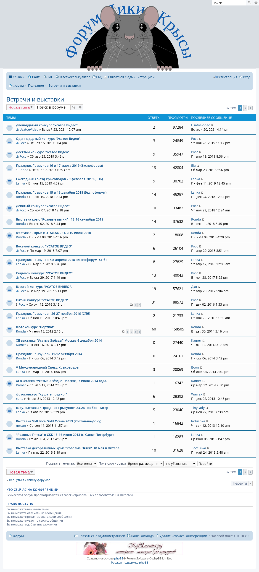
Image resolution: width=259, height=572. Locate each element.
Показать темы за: (71, 463)
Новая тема (19, 107)
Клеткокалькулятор (73, 77)
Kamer (21, 345)
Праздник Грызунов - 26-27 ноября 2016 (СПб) (53, 313)
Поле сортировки (131, 463)
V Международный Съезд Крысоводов (47, 367)
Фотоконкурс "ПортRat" (35, 327)
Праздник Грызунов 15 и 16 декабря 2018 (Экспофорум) (61, 192)
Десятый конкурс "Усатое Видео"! (43, 152)
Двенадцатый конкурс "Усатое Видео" (47, 125)
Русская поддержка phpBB (129, 562)
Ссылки (18, 77)
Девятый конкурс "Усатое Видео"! (43, 206)
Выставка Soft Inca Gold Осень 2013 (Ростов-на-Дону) (58, 421)
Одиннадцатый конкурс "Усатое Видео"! (48, 138)
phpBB (118, 558)
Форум (18, 536)
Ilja (193, 165)
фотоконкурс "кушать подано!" (41, 394)
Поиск (249, 2)
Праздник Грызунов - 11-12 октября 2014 (49, 354)
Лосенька (198, 448)
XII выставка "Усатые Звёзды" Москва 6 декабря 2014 (59, 340)
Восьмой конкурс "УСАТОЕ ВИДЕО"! (44, 246)
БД (47, 77)
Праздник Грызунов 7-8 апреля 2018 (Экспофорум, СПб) (61, 259)
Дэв (194, 286)
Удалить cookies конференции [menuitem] (183, 536)
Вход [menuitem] (246, 77)
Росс (22, 143)
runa (19, 398)
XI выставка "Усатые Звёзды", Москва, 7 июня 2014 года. (61, 381)
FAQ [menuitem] (99, 77)
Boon (195, 367)
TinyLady (198, 408)
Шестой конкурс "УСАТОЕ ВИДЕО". (44, 286)
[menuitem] (129, 77)
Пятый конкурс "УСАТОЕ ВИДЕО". (42, 300)
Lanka (20, 183)
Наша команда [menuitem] (142, 536)
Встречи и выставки (35, 99)
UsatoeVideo (28, 129)
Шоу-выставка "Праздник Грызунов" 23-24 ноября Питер (62, 408)
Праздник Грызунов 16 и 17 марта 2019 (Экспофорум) (59, 165)
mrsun (21, 425)
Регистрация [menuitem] (227, 77)
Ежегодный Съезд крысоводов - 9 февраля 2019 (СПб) (59, 179)
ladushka (198, 421)
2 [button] (245, 108)
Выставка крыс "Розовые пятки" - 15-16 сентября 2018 (59, 219)
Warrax (196, 394)
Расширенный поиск (256, 2)
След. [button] (250, 108)
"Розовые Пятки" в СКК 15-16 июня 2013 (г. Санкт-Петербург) (65, 434)
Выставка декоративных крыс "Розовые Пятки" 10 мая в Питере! (68, 448)
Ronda (23, 170)
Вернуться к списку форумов (29, 480)
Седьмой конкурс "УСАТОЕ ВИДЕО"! (45, 273)
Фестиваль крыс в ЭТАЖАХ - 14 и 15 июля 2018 (53, 233)
